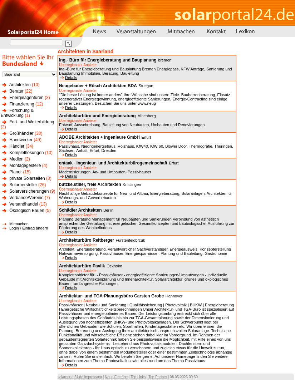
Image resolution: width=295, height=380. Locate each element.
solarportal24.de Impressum (80, 377)
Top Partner (157, 377)
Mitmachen (19, 224)
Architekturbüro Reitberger (86, 240)
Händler (16, 146)
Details (68, 77)
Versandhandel (23, 204)
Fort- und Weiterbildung (31, 121)
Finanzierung (21, 104)
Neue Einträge (116, 377)
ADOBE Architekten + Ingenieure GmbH (99, 137)
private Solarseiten (27, 178)
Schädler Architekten (80, 210)
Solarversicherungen (29, 191)
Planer (15, 171)
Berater (16, 91)
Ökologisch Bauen (26, 210)
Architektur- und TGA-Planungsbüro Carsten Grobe (111, 295)
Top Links (138, 377)
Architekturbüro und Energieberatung (97, 115)
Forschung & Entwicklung (17, 113)
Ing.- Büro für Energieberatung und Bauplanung (108, 60)
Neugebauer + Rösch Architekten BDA (98, 85)
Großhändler (21, 133)
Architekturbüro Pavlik (82, 265)
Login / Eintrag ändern (28, 228)
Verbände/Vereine (26, 197)
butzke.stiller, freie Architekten (90, 184)
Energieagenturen (26, 97)
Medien (16, 159)
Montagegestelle (25, 165)
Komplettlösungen (26, 152)
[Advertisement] (265, 168)
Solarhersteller (23, 184)
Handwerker (21, 139)
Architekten (20, 84)
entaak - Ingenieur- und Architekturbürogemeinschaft (113, 163)
